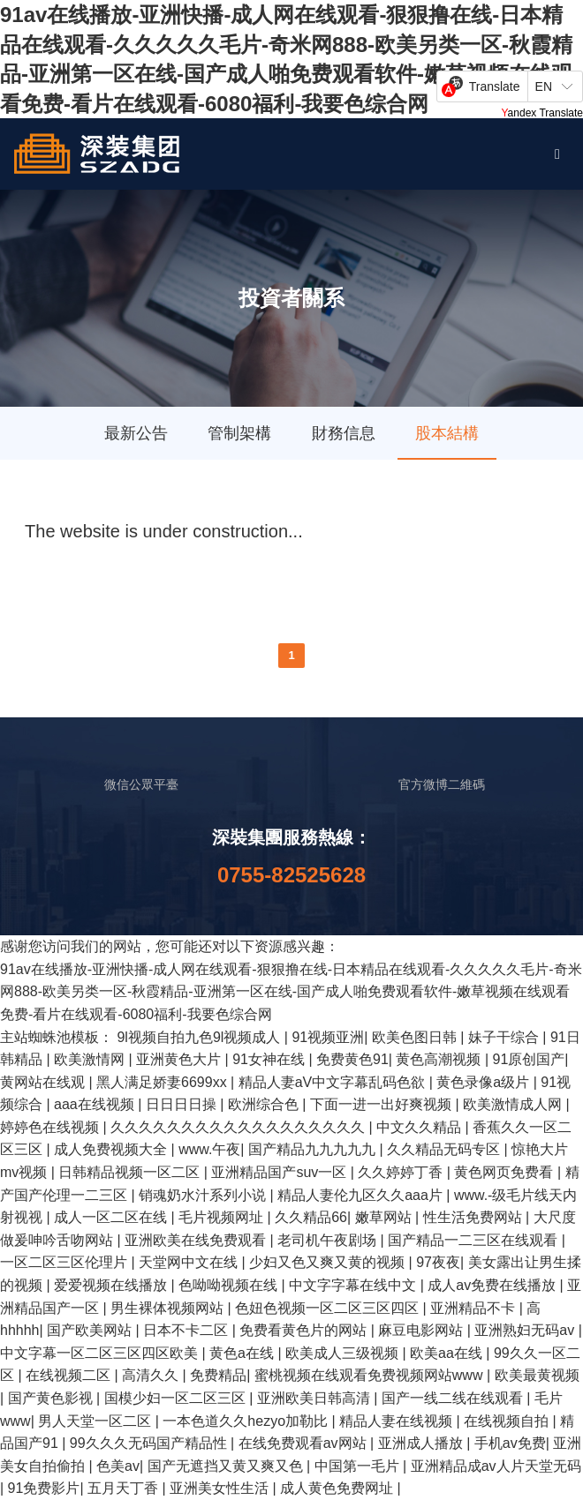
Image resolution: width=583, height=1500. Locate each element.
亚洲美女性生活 (221, 1488)
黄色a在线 (243, 1353)
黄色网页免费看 (505, 1172)
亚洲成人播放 (422, 1443)
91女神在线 (270, 1059)
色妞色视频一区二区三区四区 (328, 1308)
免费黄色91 (352, 1059)
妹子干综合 (505, 1037)
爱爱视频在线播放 (112, 1285)
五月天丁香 (124, 1488)
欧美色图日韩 (416, 1037)
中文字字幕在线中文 (354, 1285)
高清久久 (152, 1375)
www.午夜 (209, 1149)
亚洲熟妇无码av (526, 1330)
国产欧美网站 (91, 1330)
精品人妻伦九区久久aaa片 (361, 1195)
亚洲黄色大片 (180, 1059)
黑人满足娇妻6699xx (163, 1082)
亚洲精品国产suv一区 (280, 1172)
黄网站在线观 (44, 1082)
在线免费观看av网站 (304, 1443)
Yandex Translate (542, 113)
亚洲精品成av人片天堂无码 (496, 1466)
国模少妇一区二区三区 (176, 1398)
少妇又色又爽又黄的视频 (328, 1262)
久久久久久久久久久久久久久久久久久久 (239, 1127)
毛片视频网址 (222, 1217)
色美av (118, 1466)
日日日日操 (183, 1104)
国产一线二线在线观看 (454, 1398)
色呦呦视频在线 (229, 1285)
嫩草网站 (385, 1217)
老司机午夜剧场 (328, 1240)
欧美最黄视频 (537, 1375)
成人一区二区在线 (112, 1217)
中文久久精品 (420, 1127)
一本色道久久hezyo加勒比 (247, 1421)
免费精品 (218, 1375)
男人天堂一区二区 (96, 1421)
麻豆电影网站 (422, 1330)
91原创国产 (529, 1059)
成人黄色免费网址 (338, 1488)
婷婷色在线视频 (51, 1127)
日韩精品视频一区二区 (130, 1172)
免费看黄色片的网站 (304, 1330)
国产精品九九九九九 (313, 1149)
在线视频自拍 (508, 1421)
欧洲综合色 (265, 1104)
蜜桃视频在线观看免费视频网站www (370, 1375)
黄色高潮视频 (440, 1059)
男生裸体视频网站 (168, 1308)
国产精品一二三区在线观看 (474, 1240)
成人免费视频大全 (112, 1149)
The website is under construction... (164, 531)
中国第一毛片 (358, 1466)
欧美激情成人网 (514, 1104)
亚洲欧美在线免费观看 (197, 1240)
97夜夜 (438, 1262)
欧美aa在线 (448, 1353)
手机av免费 (510, 1443)
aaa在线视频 (96, 1104)
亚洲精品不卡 (474, 1308)
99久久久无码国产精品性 (150, 1443)
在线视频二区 (70, 1375)
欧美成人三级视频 (343, 1353)
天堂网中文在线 (190, 1262)
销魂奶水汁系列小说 (204, 1195)
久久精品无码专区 (445, 1149)
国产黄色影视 (52, 1398)
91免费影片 (44, 1488)
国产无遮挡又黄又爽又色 (227, 1466)
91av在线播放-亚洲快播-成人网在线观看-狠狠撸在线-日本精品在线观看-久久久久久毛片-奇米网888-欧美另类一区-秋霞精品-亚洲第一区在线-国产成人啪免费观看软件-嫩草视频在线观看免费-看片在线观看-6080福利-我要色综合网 (291, 992)
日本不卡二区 (187, 1330)
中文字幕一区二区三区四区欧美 (100, 1353)
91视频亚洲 (328, 1037)
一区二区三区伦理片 (65, 1262)
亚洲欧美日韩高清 (315, 1398)
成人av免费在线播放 (493, 1285)
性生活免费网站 (474, 1217)
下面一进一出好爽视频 (382, 1104)
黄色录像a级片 (484, 1082)
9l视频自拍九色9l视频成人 (200, 1037)
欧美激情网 (91, 1059)
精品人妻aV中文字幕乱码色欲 (333, 1082)
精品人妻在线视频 (397, 1421)
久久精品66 (311, 1217)
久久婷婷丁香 (402, 1172)
